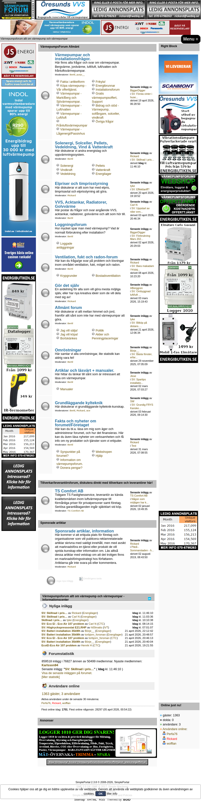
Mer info (112, 793)
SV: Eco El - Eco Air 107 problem (63, 623)
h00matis (96, 627)
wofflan (66, 703)
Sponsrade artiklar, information (84, 531)
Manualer (66, 389)
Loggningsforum (71, 224)
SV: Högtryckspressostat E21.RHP (64, 627)
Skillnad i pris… (52, 620)
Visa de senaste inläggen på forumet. (67, 673)
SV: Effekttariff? (140, 189)
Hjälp (99, 455)
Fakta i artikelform (72, 81)
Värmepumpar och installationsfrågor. (73, 57)
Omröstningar (68, 350)
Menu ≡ (190, 39)
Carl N (134, 204)
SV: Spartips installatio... (138, 381)
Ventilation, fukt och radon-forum (86, 257)
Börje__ (134, 350)
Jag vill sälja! (69, 330)
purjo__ (81, 74)
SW (132, 401)
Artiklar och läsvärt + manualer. (84, 370)
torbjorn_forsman (95, 634)
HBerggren (136, 288)
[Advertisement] (18, 605)
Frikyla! (101, 81)
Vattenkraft (103, 170)
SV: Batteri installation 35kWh (61, 630)
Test (133, 445)
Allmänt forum (68, 307)
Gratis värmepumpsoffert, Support (104, 97)
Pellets (100, 165)
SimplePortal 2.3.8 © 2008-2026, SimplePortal (102, 782)
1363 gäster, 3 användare (61, 694)
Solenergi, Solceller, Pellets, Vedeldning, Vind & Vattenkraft (84, 145)
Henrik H (86, 645)
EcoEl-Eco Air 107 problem (59, 645)
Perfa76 (45, 703)
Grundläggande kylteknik (79, 403)
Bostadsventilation (108, 275)
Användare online (174, 729)
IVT (106, 627)
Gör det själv (67, 285)
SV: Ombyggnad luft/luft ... (140, 293)
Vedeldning (68, 174)
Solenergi (66, 165)
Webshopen (104, 452)
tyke (132, 185)
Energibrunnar (105, 85)
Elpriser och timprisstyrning (81, 183)
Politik (100, 330)
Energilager (103, 174)
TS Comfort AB (69, 491)
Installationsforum (108, 89)
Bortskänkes (68, 338)
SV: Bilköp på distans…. (138, 324)
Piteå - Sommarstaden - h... (142, 548)
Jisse (133, 375)
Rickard (134, 156)
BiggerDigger (137, 90)
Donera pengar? (71, 468)
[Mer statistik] (51, 677)
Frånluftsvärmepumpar (71, 125)
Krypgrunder (68, 275)
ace (88, 410)
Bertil (72, 74)
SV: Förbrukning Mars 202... (140, 237)
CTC (101, 623)
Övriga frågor (105, 121)
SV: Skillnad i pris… (142, 159)
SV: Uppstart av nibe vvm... (140, 210)
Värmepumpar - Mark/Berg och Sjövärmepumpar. (68, 97)
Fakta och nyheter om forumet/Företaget (75, 423)
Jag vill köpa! (69, 334)
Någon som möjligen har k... (139, 501)
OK (101, 793)
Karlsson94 (50, 665)
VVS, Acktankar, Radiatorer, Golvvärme (81, 204)
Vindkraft (66, 170)
